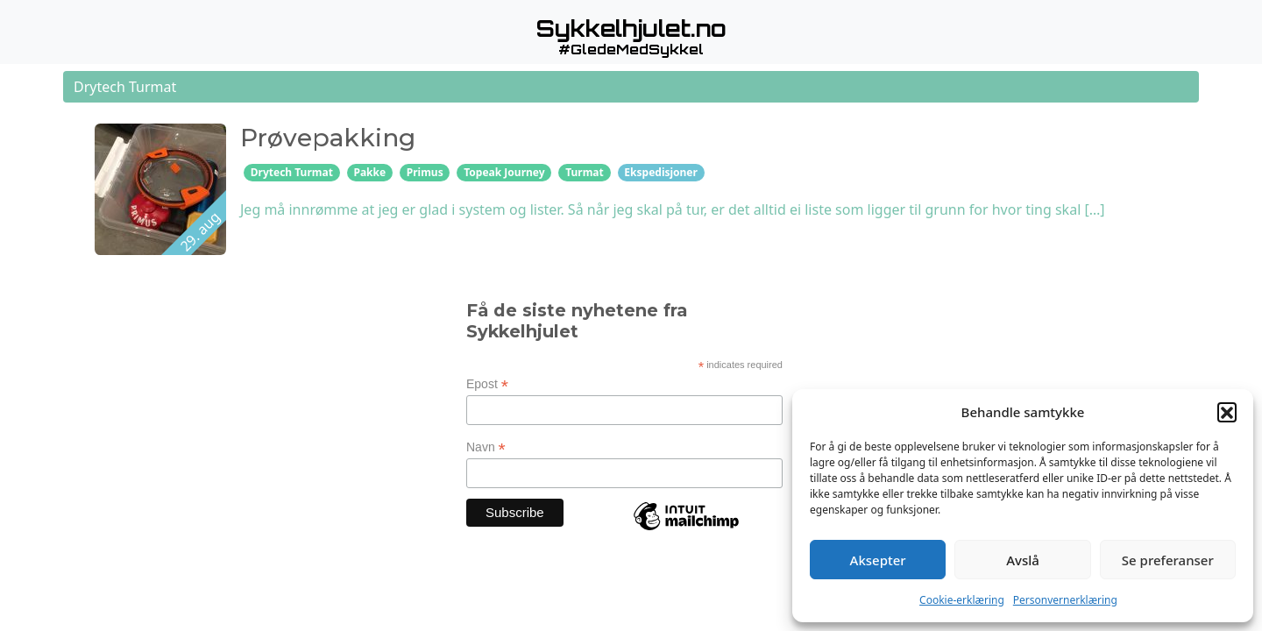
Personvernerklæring (1065, 599)
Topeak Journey (504, 172)
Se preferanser (1168, 560)
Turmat (584, 172)
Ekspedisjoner (661, 172)
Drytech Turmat (292, 172)
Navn (486, 447)
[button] (1227, 412)
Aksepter (878, 560)
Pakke (369, 172)
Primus (425, 172)
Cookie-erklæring (961, 599)
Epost (487, 384)
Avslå (1022, 560)
